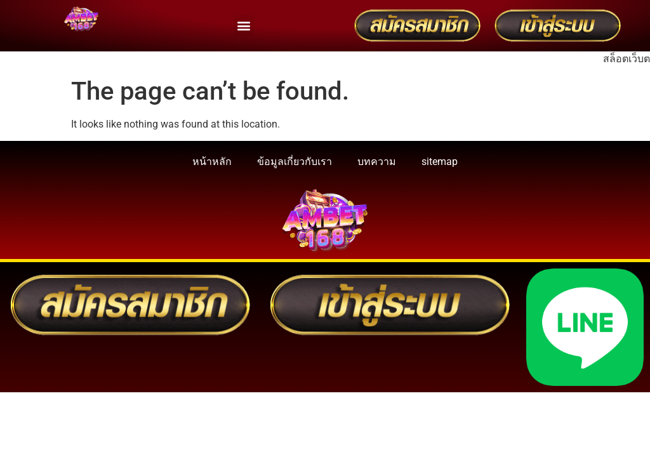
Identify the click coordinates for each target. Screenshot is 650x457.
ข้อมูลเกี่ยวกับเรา (294, 162)
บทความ (376, 162)
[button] (244, 25)
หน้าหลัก (212, 162)
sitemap (439, 162)
